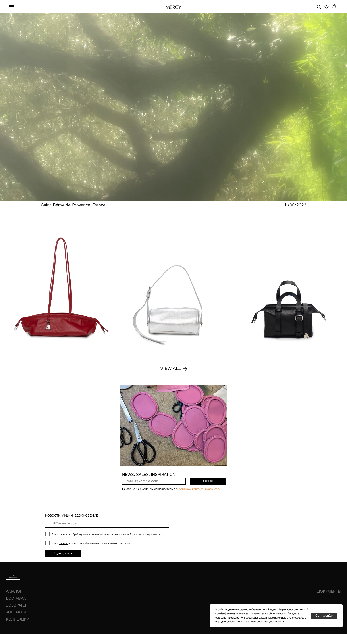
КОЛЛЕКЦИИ (17, 619)
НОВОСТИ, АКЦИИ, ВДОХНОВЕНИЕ (71, 515)
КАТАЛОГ (14, 591)
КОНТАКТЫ (16, 612)
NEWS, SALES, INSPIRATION (148, 475)
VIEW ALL (170, 368)
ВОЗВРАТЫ (16, 605)
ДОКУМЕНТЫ (329, 591)
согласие (63, 534)
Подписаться (63, 553)
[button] (319, 6)
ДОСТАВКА (16, 598)
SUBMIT (208, 481)
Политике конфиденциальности (263, 622)
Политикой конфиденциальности (198, 489)
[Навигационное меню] (11, 6)
